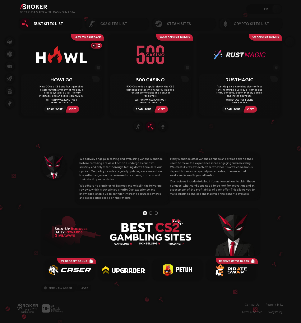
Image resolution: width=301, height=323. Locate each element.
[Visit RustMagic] (251, 109)
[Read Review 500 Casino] (143, 109)
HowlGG (61, 79)
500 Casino (150, 79)
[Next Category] (288, 24)
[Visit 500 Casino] (162, 109)
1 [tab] (145, 213)
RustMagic (239, 79)
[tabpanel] (150, 232)
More (84, 288)
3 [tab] (157, 213)
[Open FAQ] (77, 12)
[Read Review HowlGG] (54, 109)
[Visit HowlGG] (73, 109)
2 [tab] (151, 213)
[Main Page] (27, 306)
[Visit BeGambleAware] (52, 308)
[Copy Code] (97, 79)
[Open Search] (277, 9)
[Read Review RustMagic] (232, 109)
